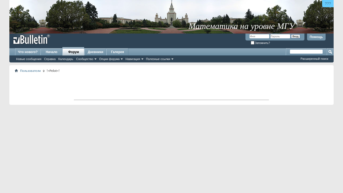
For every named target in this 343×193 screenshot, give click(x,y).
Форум (73, 52)
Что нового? (28, 52)
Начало (51, 52)
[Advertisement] (171, 86)
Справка (49, 59)
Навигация (132, 59)
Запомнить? (260, 43)
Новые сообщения (28, 59)
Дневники (95, 52)
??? (328, 3)
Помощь (316, 37)
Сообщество (84, 59)
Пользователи (30, 71)
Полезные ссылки (158, 59)
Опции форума (109, 59)
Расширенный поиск (314, 58)
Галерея (117, 52)
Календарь (65, 59)
